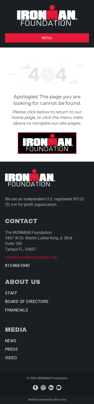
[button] (47, 38)
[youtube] (58, 387)
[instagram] (43, 387)
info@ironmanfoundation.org (31, 257)
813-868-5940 (17, 265)
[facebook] (35, 387)
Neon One (60, 399)
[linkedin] (51, 387)
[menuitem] (47, 295)
